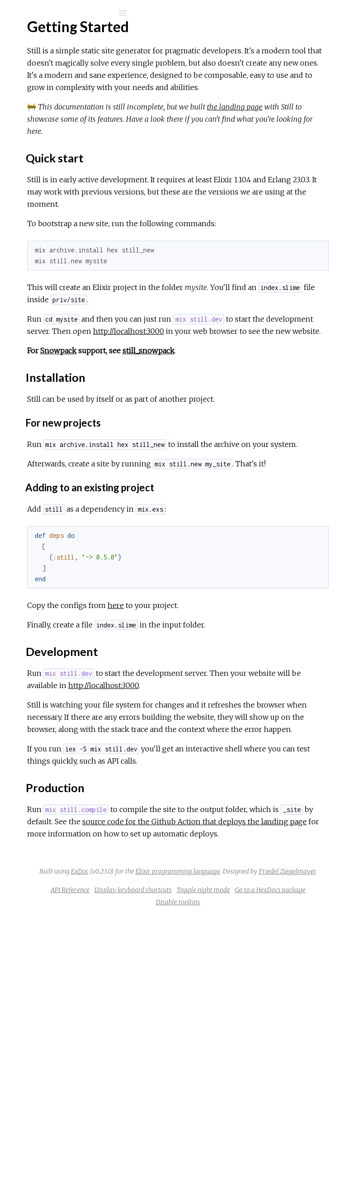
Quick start (51, 180)
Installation (50, 189)
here (251, 751)
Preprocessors (51, 271)
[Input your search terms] (67, 13)
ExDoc (210, 1116)
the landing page (207, 155)
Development (55, 199)
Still (33, 36)
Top (39, 170)
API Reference (51, 120)
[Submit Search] (13, 13)
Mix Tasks (38, 95)
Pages (32, 70)
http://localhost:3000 (239, 428)
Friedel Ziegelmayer (263, 1140)
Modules (38, 82)
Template (43, 225)
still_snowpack (284, 460)
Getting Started (53, 155)
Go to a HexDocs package (275, 1170)
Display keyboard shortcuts (267, 1158)
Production (51, 209)
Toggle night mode (208, 1170)
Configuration (49, 237)
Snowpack (194, 460)
